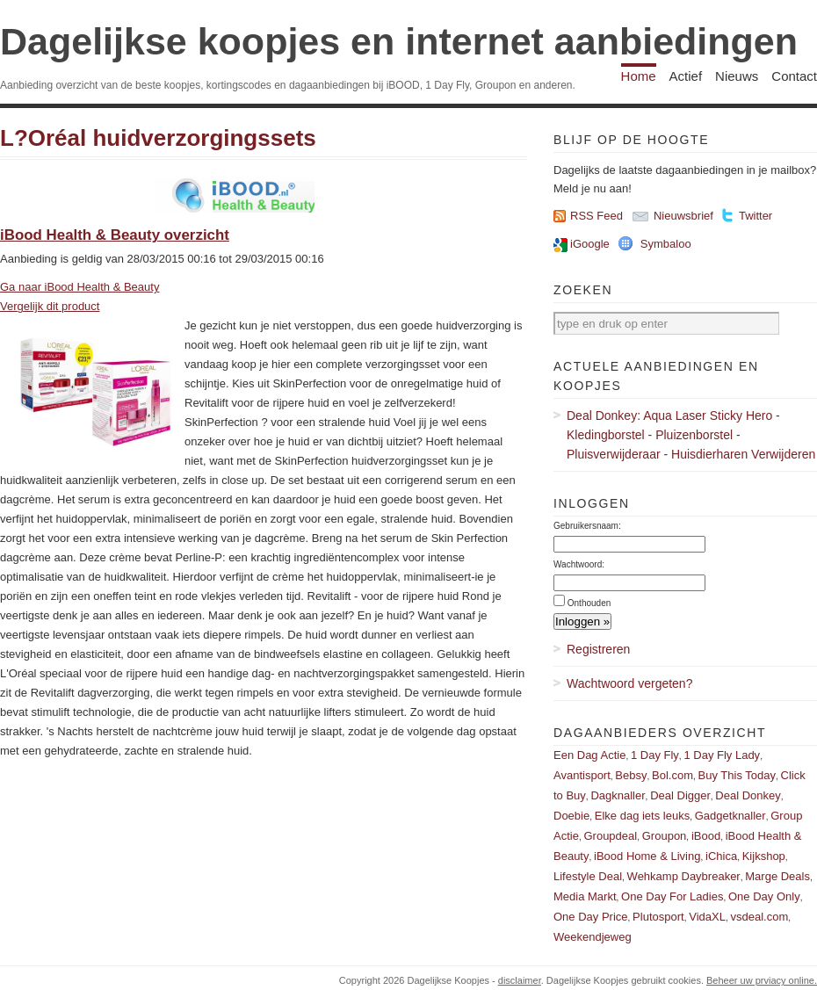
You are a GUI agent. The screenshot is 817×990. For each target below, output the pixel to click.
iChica (721, 856)
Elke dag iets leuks (642, 815)
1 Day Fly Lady (721, 755)
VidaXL (707, 916)
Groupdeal (610, 835)
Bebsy (631, 775)
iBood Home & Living (647, 856)
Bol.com (672, 775)
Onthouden (589, 603)
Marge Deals (777, 876)
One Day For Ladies (672, 896)
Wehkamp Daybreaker (684, 876)
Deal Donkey (747, 795)
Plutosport (658, 916)
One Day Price (590, 916)
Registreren (598, 649)
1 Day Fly (655, 755)
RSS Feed (596, 215)
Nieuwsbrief (683, 215)
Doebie (571, 815)
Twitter (755, 215)
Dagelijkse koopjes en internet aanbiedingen (399, 41)
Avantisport (582, 775)
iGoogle (590, 243)
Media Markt (585, 896)
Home (638, 76)
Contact (794, 76)
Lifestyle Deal (587, 876)
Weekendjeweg (592, 936)
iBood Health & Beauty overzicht (114, 235)
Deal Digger (680, 795)
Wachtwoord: (578, 564)
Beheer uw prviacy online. (761, 980)
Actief (686, 76)
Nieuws (736, 76)
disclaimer (519, 980)
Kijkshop (763, 856)
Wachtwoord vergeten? (629, 683)
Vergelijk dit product (49, 306)
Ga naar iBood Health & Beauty (79, 286)
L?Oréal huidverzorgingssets (158, 138)
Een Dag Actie (589, 755)
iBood (705, 835)
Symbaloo (665, 243)
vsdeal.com (759, 916)
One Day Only (764, 896)
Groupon (664, 835)
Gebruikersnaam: (587, 526)
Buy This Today (737, 775)
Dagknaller (617, 795)
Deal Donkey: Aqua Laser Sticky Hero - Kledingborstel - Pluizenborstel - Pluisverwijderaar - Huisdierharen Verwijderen (691, 434)
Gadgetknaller (730, 815)
